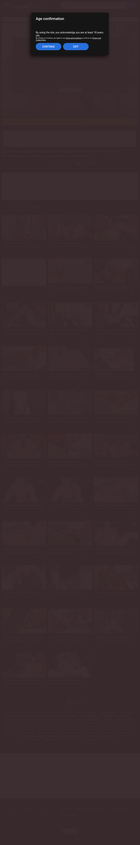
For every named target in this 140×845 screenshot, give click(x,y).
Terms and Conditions (74, 38)
